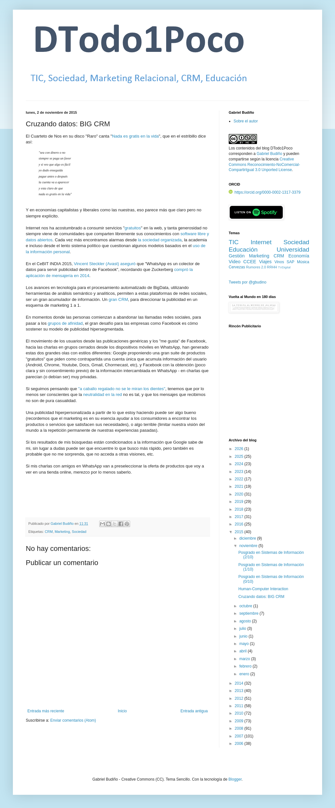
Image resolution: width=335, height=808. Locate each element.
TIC (234, 242)
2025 (239, 456)
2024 (239, 464)
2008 (239, 728)
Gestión (237, 255)
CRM (49, 532)
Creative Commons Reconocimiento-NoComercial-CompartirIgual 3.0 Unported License (264, 164)
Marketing (62, 532)
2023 (239, 471)
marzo (245, 659)
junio (244, 636)
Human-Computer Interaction (263, 589)
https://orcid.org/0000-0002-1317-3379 (265, 192)
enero (244, 674)
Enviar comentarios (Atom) (73, 720)
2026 (239, 449)
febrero (246, 666)
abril (243, 651)
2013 (239, 690)
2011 (239, 706)
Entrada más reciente (45, 711)
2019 (239, 501)
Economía (298, 255)
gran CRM (118, 299)
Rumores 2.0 (256, 267)
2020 (239, 494)
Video (235, 261)
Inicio (122, 711)
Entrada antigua (194, 711)
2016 (239, 524)
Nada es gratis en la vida (135, 136)
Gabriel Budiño (62, 523)
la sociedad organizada (160, 239)
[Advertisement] (269, 387)
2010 (239, 713)
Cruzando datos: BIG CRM (261, 596)
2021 (239, 486)
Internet (261, 242)
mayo (244, 643)
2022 (239, 479)
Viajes (265, 261)
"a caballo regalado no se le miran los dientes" (121, 388)
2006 (239, 743)
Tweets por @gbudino (247, 282)
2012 (239, 698)
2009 (239, 721)
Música (303, 262)
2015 (239, 532)
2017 (239, 517)
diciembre (248, 538)
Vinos (279, 262)
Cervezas (237, 267)
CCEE (249, 261)
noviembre (248, 545)
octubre (246, 606)
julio (243, 628)
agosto (245, 621)
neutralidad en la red (102, 394)
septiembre (249, 613)
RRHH (272, 267)
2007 (239, 736)
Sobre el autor (246, 121)
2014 (239, 683)
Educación (243, 249)
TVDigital (284, 267)
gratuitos (133, 228)
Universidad (293, 249)
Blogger (235, 779)
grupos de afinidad (65, 323)
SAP (290, 262)
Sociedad (79, 532)
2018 (239, 509)
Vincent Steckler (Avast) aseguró (105, 263)
